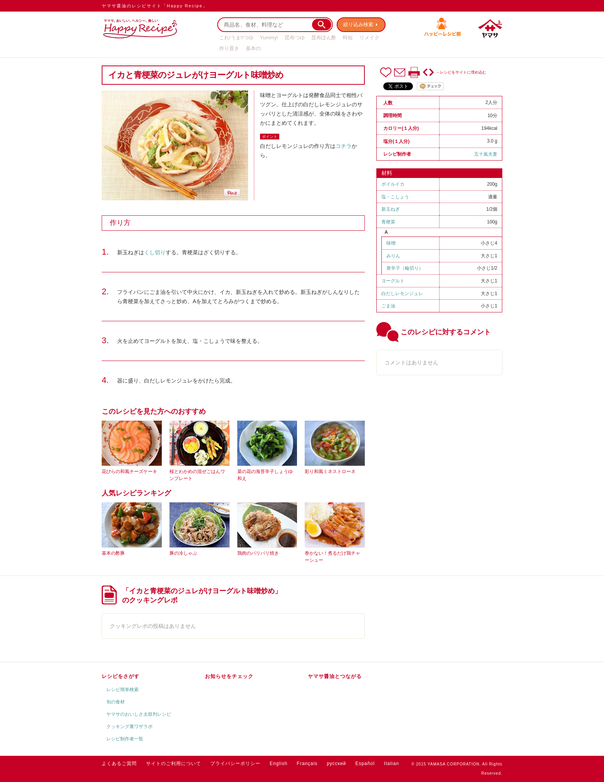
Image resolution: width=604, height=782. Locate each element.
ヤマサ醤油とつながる (335, 676)
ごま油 (388, 306)
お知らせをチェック (229, 676)
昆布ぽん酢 (323, 37)
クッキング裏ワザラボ (129, 726)
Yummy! (269, 37)
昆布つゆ (295, 37)
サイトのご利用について (173, 763)
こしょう (400, 197)
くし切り (155, 252)
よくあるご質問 (119, 763)
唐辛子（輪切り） (404, 268)
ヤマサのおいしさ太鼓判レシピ (138, 714)
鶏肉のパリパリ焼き (258, 553)
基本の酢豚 (113, 553)
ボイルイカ (392, 184)
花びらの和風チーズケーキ (129, 471)
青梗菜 (388, 222)
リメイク (369, 37)
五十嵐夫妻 (485, 154)
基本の (253, 48)
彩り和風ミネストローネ (330, 471)
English (278, 763)
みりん (393, 255)
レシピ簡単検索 (122, 689)
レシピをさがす (120, 676)
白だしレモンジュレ (402, 293)
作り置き (229, 48)
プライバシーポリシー (235, 763)
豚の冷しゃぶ (183, 553)
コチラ (344, 146)
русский (336, 763)
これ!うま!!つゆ (236, 37)
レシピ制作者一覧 (124, 739)
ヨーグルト (392, 281)
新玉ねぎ (390, 209)
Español (364, 763)
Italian (391, 763)
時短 (348, 37)
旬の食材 (115, 702)
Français (307, 763)
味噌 (391, 243)
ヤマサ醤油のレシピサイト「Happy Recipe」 (155, 5)
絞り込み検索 (358, 24)
